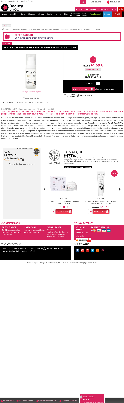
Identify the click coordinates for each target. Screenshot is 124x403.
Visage (8, 30)
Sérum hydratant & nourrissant (39, 30)
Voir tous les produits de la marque (78, 167)
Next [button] (120, 189)
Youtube (83, 251)
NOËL (120, 9)
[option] (63, 193)
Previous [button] (44, 190)
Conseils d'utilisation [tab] (38, 103)
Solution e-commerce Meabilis (73, 263)
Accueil (3, 29)
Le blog (98, 251)
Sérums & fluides (19, 30)
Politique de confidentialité (48, 263)
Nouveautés (94, 9)
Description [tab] (8, 103)
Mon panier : (88, 397)
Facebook (78, 251)
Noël (117, 14)
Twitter (93, 251)
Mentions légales (32, 263)
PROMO (104, 9)
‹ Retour (7, 26)
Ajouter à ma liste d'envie (105, 89)
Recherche (83, 2)
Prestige (113, 9)
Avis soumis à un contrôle (12, 160)
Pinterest (88, 251)
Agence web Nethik (90, 263)
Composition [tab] (21, 103)
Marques (82, 9)
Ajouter (63, 211)
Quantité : (90, 83)
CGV (60, 263)
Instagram (103, 251)
